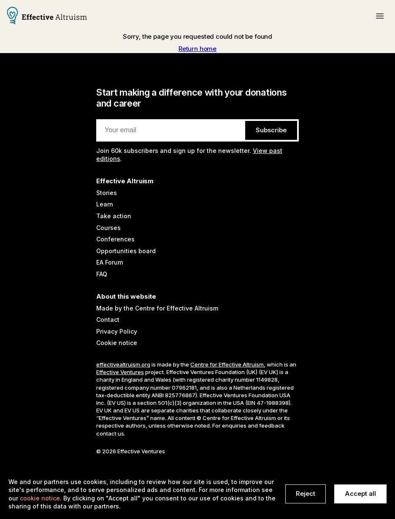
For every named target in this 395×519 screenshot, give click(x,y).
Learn (104, 204)
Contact (107, 319)
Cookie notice (116, 342)
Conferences (115, 239)
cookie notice (40, 498)
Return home (197, 49)
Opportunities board (126, 250)
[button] (379, 16)
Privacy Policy (116, 331)
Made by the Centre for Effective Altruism (157, 308)
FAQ (101, 274)
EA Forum (109, 262)
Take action (113, 215)
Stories (106, 192)
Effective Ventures (120, 372)
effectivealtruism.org (123, 364)
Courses (108, 227)
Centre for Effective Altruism (227, 364)
